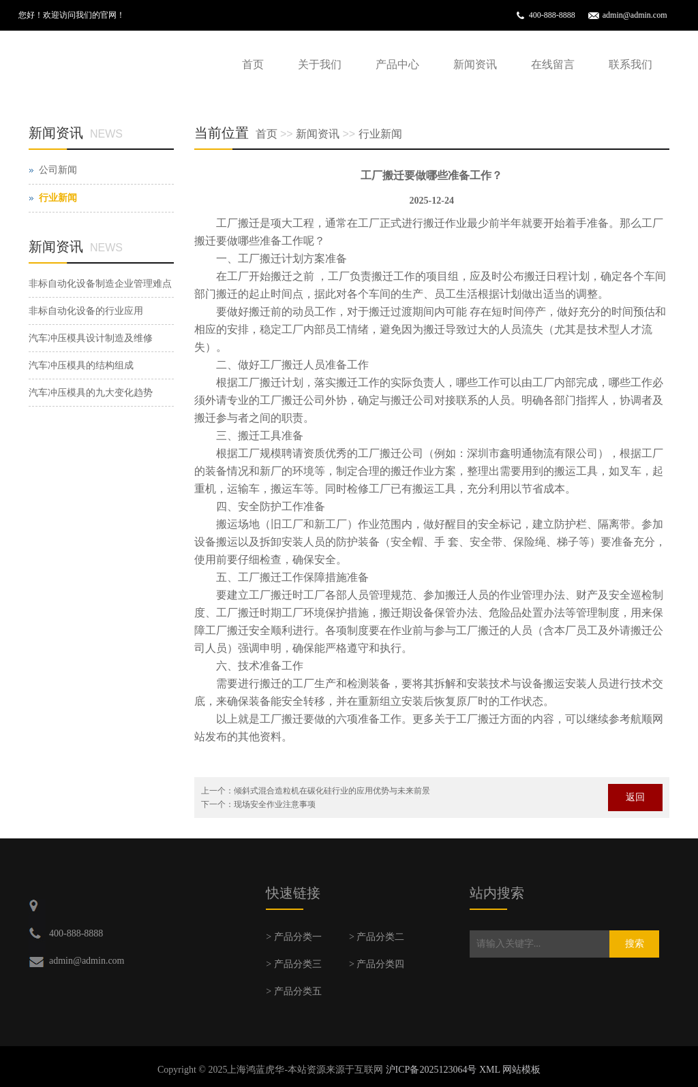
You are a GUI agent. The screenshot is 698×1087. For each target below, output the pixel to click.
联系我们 (630, 64)
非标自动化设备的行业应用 (86, 311)
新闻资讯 (475, 64)
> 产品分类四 (376, 964)
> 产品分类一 (293, 937)
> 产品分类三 (293, 964)
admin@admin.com (635, 15)
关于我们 (320, 64)
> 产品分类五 (293, 991)
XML (489, 1070)
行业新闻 (380, 134)
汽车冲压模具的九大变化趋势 (91, 393)
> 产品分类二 (376, 937)
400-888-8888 (552, 15)
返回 (635, 797)
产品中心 (397, 64)
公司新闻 (58, 170)
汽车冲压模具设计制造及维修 (91, 338)
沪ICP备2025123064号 (431, 1070)
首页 (253, 64)
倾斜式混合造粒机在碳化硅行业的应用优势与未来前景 (332, 790)
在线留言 (553, 64)
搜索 (634, 944)
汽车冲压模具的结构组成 (81, 365)
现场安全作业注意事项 (275, 804)
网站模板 (521, 1070)
